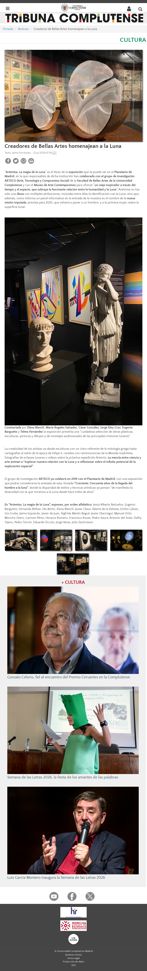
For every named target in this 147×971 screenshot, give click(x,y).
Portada (8, 29)
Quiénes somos (73, 954)
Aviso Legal (73, 958)
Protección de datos (73, 961)
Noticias (23, 29)
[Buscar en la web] (140, 9)
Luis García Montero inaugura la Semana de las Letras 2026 (56, 877)
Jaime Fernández (21, 152)
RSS (73, 965)
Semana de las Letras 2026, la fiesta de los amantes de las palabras (62, 777)
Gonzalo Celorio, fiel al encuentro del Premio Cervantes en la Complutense (68, 677)
